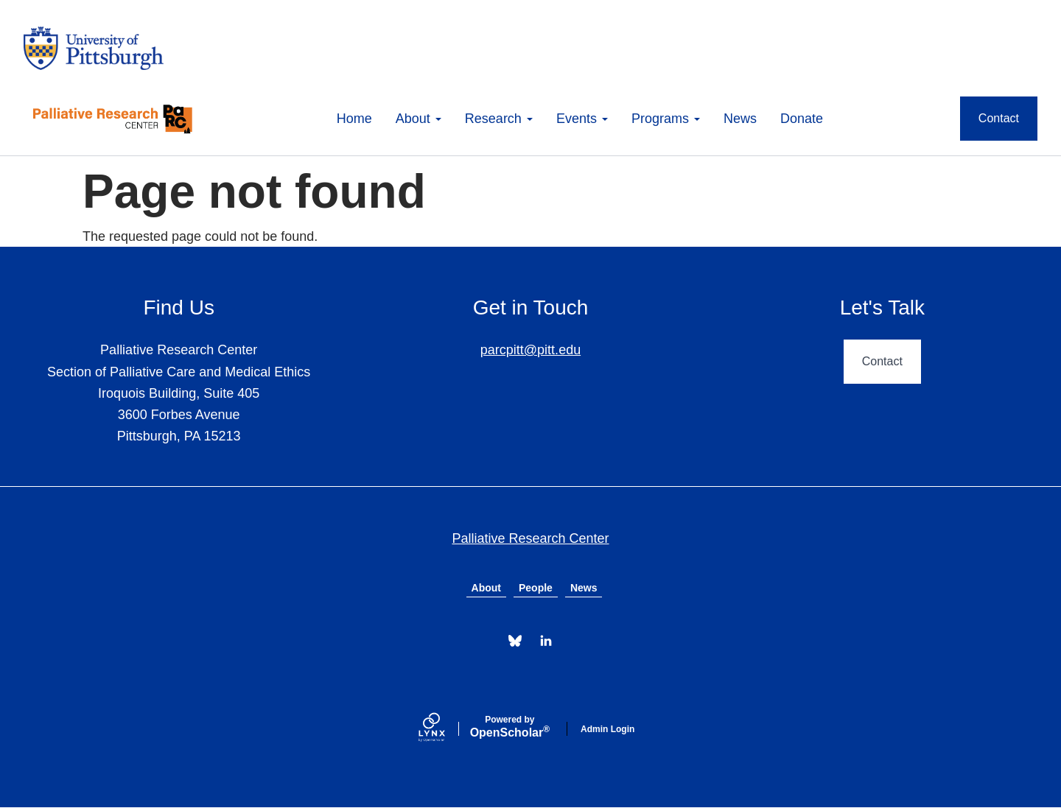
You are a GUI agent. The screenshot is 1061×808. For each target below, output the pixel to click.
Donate (801, 118)
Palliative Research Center (530, 538)
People (536, 588)
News (740, 118)
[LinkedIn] (546, 640)
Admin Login (607, 729)
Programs (665, 118)
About (418, 118)
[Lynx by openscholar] (444, 728)
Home (354, 118)
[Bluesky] (515, 640)
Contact (998, 118)
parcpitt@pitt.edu (530, 349)
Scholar (510, 727)
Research (499, 118)
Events (582, 118)
